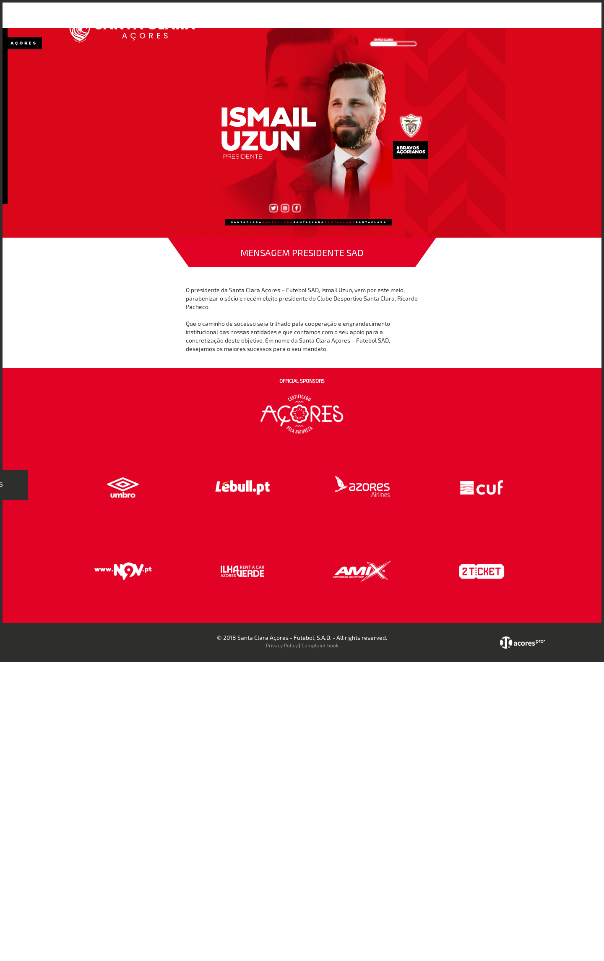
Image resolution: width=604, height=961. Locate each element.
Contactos (493, 20)
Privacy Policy (282, 645)
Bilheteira (387, 20)
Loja (416, 20)
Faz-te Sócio (450, 20)
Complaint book (320, 645)
